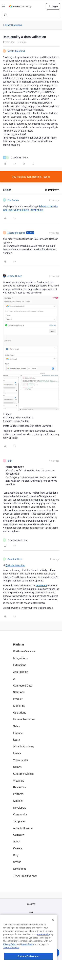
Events (17, 753)
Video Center (20, 760)
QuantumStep (14, 559)
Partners (18, 794)
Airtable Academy (23, 746)
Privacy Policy (10, 956)
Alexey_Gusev (14, 275)
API (31, 912)
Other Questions (13, 25)
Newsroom (19, 869)
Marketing (19, 706)
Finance (18, 733)
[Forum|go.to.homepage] (20, 6)
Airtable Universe (23, 828)
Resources (19, 787)
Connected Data (22, 685)
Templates (19, 821)
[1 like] (15, 540)
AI (14, 679)
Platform (18, 644)
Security (31, 903)
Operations (19, 712)
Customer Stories (23, 774)
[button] (4, 7)
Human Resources (24, 719)
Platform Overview (24, 651)
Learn (16, 739)
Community (20, 814)
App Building (20, 672)
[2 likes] (15, 157)
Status (17, 862)
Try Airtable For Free (25, 875)
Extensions (19, 665)
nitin (9, 460)
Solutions (18, 692)
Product (18, 699)
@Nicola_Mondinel (15, 565)
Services (18, 801)
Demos (17, 767)
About (16, 841)
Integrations (20, 658)
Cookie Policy (43, 946)
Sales (16, 726)
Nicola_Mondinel (16, 51)
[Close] (53, 932)
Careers (17, 848)
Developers (19, 807)
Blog (16, 855)
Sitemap (31, 920)
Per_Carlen (13, 200)
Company (18, 834)
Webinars (18, 780)
